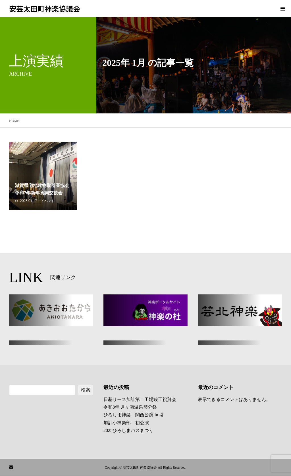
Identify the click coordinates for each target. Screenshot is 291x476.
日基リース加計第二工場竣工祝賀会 (139, 399)
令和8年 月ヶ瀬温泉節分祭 (130, 407)
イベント (48, 201)
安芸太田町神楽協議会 (44, 8)
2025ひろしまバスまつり (128, 430)
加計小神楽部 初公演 (126, 422)
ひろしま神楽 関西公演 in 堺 (133, 414)
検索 (85, 389)
